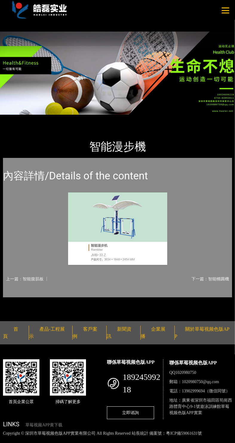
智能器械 (69, 118)
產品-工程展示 (39, 118)
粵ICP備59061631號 (184, 433)
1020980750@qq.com (200, 382)
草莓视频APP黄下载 (43, 425)
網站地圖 (9, 439)
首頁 (13, 118)
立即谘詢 (130, 412)
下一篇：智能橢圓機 (210, 279)
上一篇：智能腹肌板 (25, 279)
